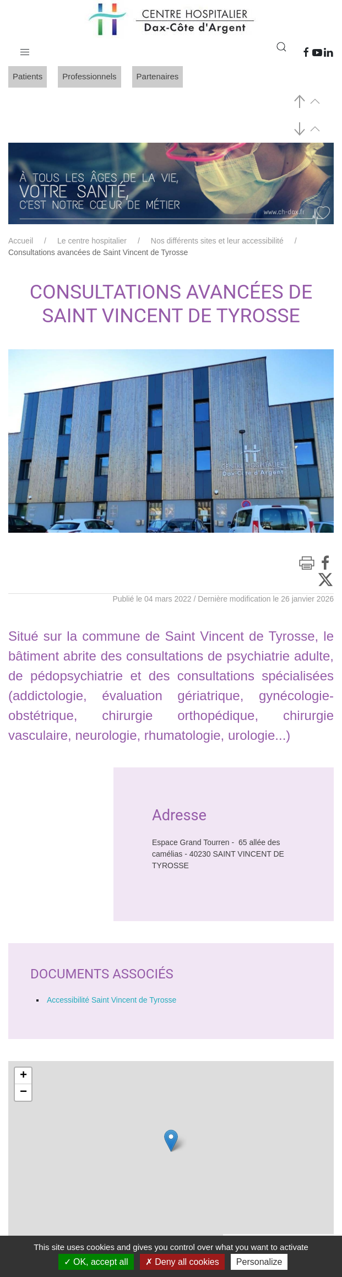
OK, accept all (96, 1262)
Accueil (20, 240)
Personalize (259, 1262)
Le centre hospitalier (92, 240)
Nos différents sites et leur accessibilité (217, 240)
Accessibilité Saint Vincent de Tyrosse (111, 999)
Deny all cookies (182, 1262)
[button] (24, 49)
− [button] (23, 1092)
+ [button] (23, 1076)
